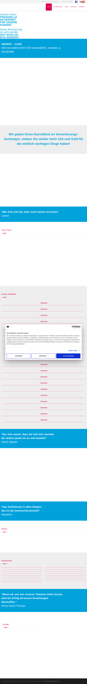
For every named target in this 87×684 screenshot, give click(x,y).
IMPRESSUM (49, 681)
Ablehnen (18, 356)
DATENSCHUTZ (55, 681)
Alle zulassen (68, 356)
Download (43, 303)
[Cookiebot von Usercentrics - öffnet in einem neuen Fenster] (73, 327)
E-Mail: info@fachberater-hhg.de (49, 1)
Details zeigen (73, 350)
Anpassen (43, 356)
